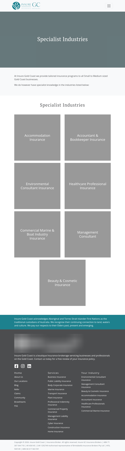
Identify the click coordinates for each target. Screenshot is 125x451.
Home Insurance (55, 431)
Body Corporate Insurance (60, 385)
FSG (16, 406)
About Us (18, 377)
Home (18, 372)
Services (53, 372)
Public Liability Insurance (59, 381)
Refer (16, 389)
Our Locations (20, 381)
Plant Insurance (55, 397)
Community (19, 397)
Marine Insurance (56, 389)
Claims (17, 393)
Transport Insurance (57, 393)
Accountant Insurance (91, 399)
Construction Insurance (59, 427)
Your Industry (90, 372)
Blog (16, 385)
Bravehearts (20, 401)
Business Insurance (57, 377)
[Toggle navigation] (109, 6)
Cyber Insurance (55, 423)
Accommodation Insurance (94, 395)
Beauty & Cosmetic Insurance (95, 391)
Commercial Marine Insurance (95, 410)
